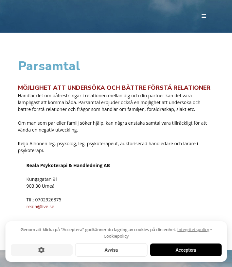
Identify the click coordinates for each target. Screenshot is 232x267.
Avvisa (110, 249)
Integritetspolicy (193, 229)
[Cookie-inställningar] (41, 250)
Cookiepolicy (115, 236)
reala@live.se (40, 206)
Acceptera (185, 249)
